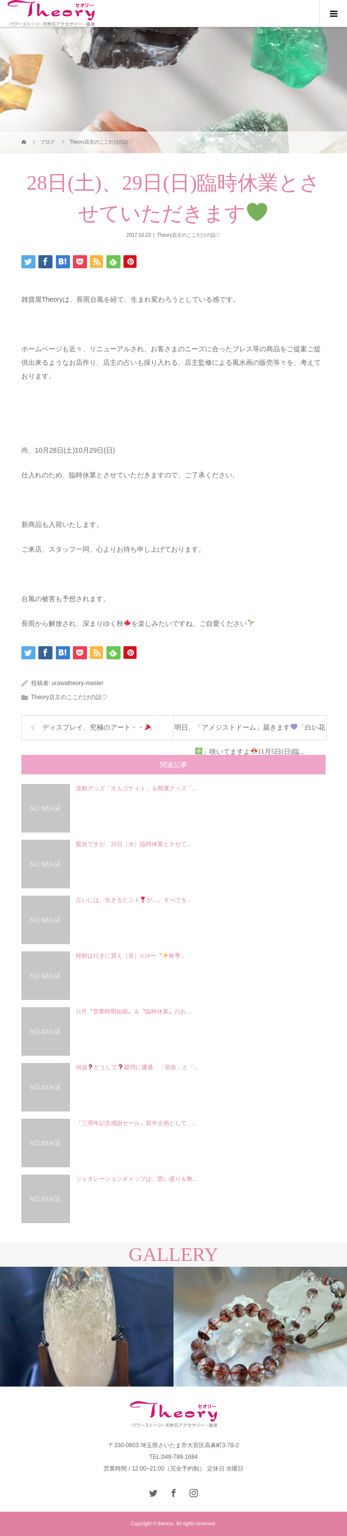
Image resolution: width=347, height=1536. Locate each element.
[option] (87, 1327)
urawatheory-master (78, 683)
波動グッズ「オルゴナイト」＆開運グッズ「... (136, 788)
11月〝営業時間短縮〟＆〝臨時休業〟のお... (133, 1011)
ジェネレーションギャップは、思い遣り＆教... (136, 1179)
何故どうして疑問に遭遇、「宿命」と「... (137, 1067)
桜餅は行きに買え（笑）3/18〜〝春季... (130, 955)
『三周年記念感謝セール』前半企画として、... (136, 1123)
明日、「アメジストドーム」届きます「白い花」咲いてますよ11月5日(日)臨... (249, 731)
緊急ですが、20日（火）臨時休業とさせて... (133, 844)
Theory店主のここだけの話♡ (189, 235)
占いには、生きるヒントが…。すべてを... (134, 900)
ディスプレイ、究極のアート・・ (97, 727)
